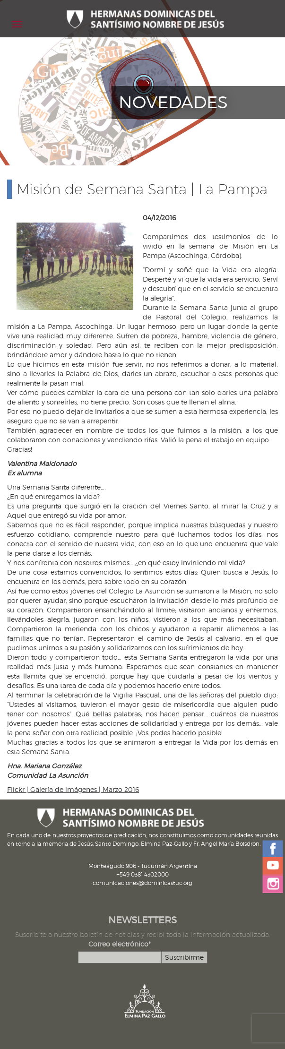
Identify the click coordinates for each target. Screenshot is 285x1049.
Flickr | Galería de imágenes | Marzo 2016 (73, 789)
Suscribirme (184, 957)
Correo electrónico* (119, 944)
